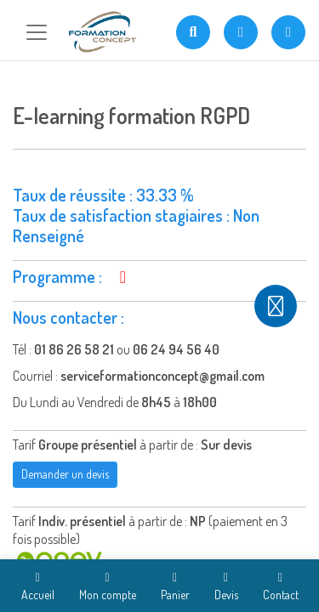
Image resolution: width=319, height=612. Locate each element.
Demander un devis (65, 474)
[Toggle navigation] (37, 32)
